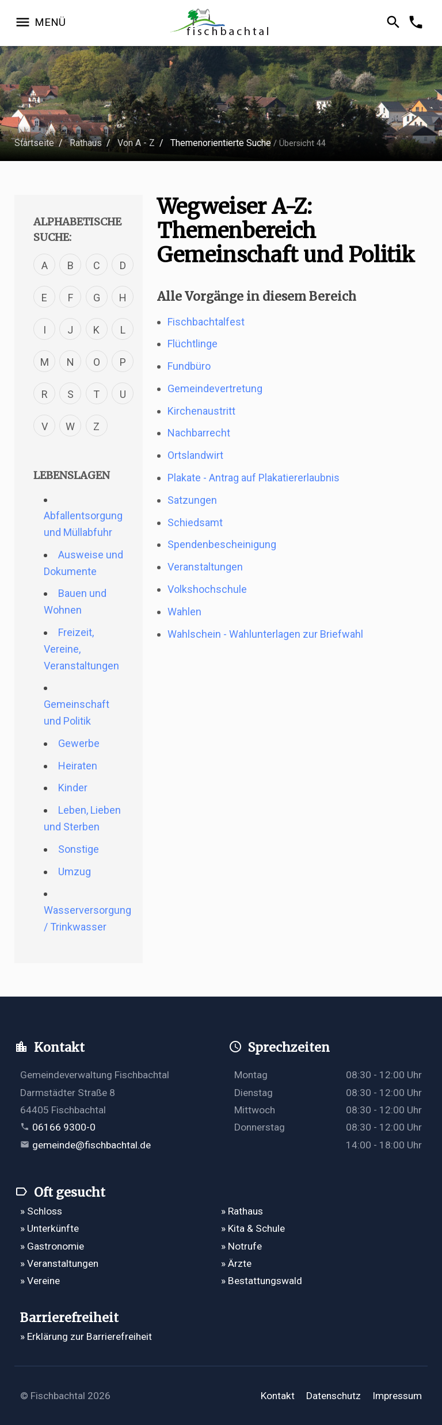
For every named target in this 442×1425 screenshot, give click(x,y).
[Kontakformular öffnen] (417, 23)
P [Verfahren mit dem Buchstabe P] (123, 362)
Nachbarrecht (198, 433)
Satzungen (192, 500)
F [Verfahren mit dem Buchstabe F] (70, 298)
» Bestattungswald (261, 1280)
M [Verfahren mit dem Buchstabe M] (44, 362)
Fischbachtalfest (206, 322)
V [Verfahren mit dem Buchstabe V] (44, 426)
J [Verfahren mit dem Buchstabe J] (70, 330)
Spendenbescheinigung (221, 544)
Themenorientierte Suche (220, 142)
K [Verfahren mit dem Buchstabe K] (96, 330)
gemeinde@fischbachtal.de (91, 1145)
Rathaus (86, 142)
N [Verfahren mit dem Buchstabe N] (70, 362)
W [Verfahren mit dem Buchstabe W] (70, 426)
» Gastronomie (52, 1246)
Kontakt (278, 1395)
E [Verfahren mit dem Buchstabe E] (44, 298)
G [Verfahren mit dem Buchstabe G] (96, 298)
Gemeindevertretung (214, 388)
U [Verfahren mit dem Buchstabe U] (123, 394)
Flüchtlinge (192, 344)
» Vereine (40, 1280)
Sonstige (78, 849)
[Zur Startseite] (221, 23)
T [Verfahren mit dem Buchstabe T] (96, 394)
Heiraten (77, 766)
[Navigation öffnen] (40, 23)
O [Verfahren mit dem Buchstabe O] (96, 362)
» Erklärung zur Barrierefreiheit (86, 1336)
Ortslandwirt (195, 455)
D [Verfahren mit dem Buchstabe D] (123, 265)
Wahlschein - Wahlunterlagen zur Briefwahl (265, 634)
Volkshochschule (207, 589)
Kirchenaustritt (201, 411)
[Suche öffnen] (395, 23)
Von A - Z (136, 142)
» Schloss (41, 1211)
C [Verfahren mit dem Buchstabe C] (96, 265)
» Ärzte (236, 1263)
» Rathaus (242, 1211)
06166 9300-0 (64, 1127)
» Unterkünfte (49, 1228)
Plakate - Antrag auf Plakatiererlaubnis (253, 478)
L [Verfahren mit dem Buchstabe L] (122, 330)
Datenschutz (333, 1395)
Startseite (34, 142)
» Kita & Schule (253, 1228)
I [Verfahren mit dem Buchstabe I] (44, 330)
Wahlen (184, 612)
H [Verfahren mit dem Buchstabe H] (123, 298)
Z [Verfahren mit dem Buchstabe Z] (96, 426)
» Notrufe (241, 1246)
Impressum (397, 1395)
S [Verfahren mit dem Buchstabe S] (70, 394)
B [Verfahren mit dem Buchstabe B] (70, 265)
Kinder (72, 788)
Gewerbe (79, 743)
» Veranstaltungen (59, 1263)
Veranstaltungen (205, 567)
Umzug (74, 871)
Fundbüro (189, 366)
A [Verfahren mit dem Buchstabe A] (44, 265)
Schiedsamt (195, 522)
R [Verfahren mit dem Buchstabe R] (44, 394)
